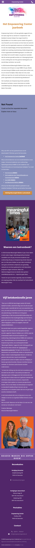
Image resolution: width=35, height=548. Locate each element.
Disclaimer (15, 541)
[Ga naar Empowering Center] (17, 11)
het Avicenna (11, 173)
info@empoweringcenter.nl (19, 534)
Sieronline (12, 544)
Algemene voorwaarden (6, 541)
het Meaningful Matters (14, 182)
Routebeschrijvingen (18, 480)
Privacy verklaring (22, 541)
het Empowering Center (15, 156)
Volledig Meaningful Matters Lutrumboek (17, 193)
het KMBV (10, 180)
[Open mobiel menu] (3, 2)
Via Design (21, 544)
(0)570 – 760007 (19, 531)
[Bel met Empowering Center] (32, 2)
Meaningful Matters (25, 539)
